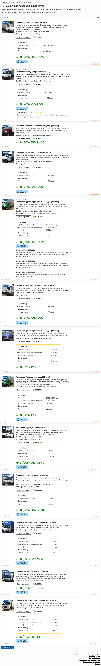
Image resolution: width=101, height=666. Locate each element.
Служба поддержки (94, 656)
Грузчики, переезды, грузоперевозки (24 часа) (36, 523)
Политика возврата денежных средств (90, 660)
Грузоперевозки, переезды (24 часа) (32, 571)
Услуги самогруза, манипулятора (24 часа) (34, 428)
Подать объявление (94, 658)
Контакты (97, 664)
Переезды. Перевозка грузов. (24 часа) (33, 377)
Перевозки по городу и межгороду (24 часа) (35, 285)
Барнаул (6, 64)
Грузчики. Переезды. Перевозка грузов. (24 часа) (37, 126)
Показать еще (6, 648)
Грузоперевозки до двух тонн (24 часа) (33, 72)
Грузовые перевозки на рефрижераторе (33, 152)
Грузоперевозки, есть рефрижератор (32, 475)
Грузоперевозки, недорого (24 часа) (31, 22)
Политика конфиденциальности (91, 662)
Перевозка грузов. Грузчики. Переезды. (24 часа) (37, 202)
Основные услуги (23, 37)
